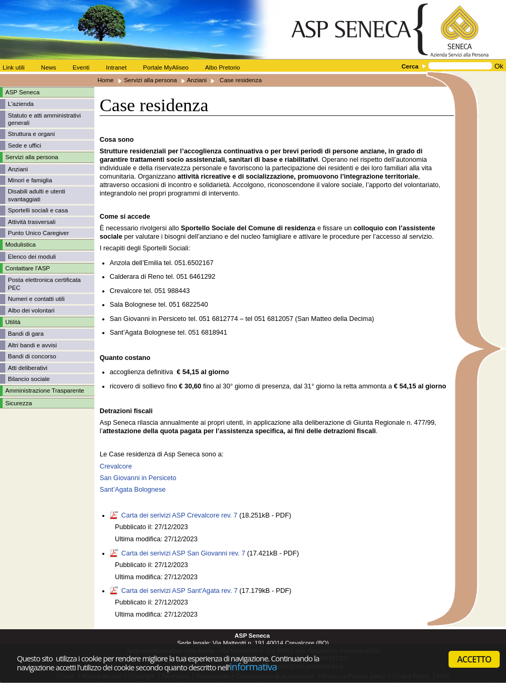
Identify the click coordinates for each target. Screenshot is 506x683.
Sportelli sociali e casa (38, 210)
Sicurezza (18, 403)
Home (106, 80)
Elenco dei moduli (32, 256)
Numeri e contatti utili (36, 299)
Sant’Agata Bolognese (133, 489)
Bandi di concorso (32, 356)
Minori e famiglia (30, 180)
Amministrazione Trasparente (44, 390)
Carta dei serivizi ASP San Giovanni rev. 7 (183, 553)
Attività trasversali (31, 222)
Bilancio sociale (29, 379)
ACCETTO (474, 659)
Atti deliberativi (27, 368)
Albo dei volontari (31, 310)
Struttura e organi (31, 134)
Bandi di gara (26, 333)
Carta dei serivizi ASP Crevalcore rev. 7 (179, 515)
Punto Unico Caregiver (38, 233)
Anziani (197, 80)
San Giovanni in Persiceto (138, 478)
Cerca (410, 66)
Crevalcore (116, 466)
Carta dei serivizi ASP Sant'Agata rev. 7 (179, 590)
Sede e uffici (24, 145)
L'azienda (21, 104)
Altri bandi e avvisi (32, 345)
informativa (253, 666)
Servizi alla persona (150, 80)
